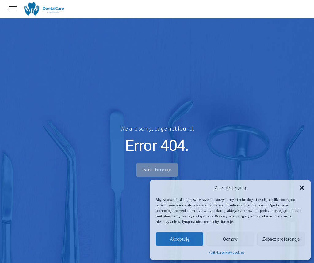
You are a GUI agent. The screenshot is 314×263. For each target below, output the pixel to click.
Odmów (230, 239)
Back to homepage (157, 169)
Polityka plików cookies (226, 252)
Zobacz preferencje (281, 239)
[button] (302, 188)
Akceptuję (179, 239)
